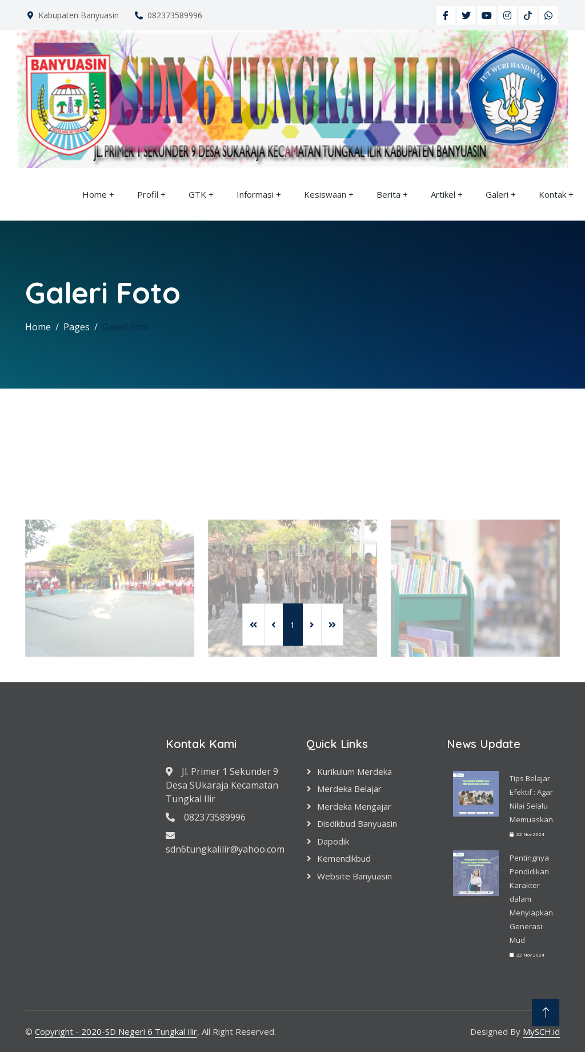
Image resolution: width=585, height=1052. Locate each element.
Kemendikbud (344, 858)
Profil (147, 194)
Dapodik (333, 841)
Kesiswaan (325, 194)
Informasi (255, 194)
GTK (197, 194)
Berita (388, 194)
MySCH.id (541, 1031)
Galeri (497, 194)
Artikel (443, 194)
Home (94, 194)
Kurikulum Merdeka (354, 771)
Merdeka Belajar (349, 788)
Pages (76, 327)
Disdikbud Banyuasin (357, 823)
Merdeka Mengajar (354, 806)
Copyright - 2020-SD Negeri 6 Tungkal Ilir (116, 1031)
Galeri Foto (125, 327)
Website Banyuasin (354, 876)
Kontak (552, 194)
